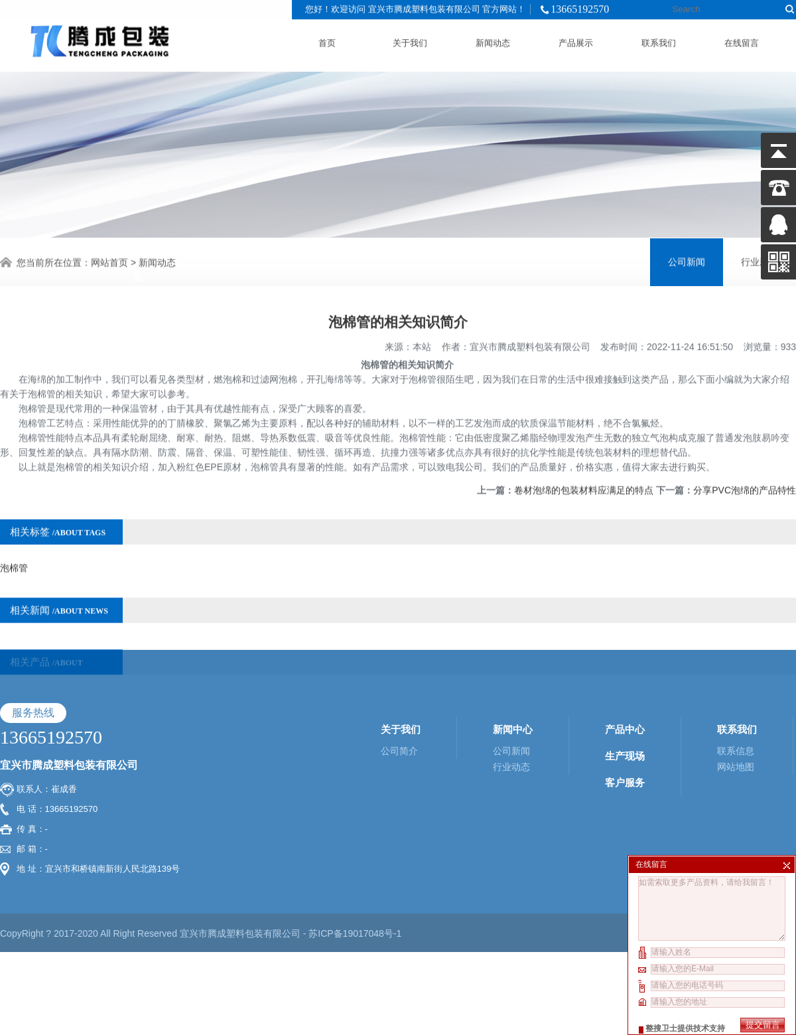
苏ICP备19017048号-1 (354, 858)
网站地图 (735, 691)
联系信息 (735, 676)
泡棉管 (14, 553)
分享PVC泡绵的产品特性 (744, 475)
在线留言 (741, 40)
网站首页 (109, 261)
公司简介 (399, 676)
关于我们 (410, 40)
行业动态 (511, 691)
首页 (327, 40)
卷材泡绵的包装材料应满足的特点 (583, 475)
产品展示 (576, 40)
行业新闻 (759, 261)
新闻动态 (493, 40)
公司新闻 (686, 261)
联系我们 (658, 40)
